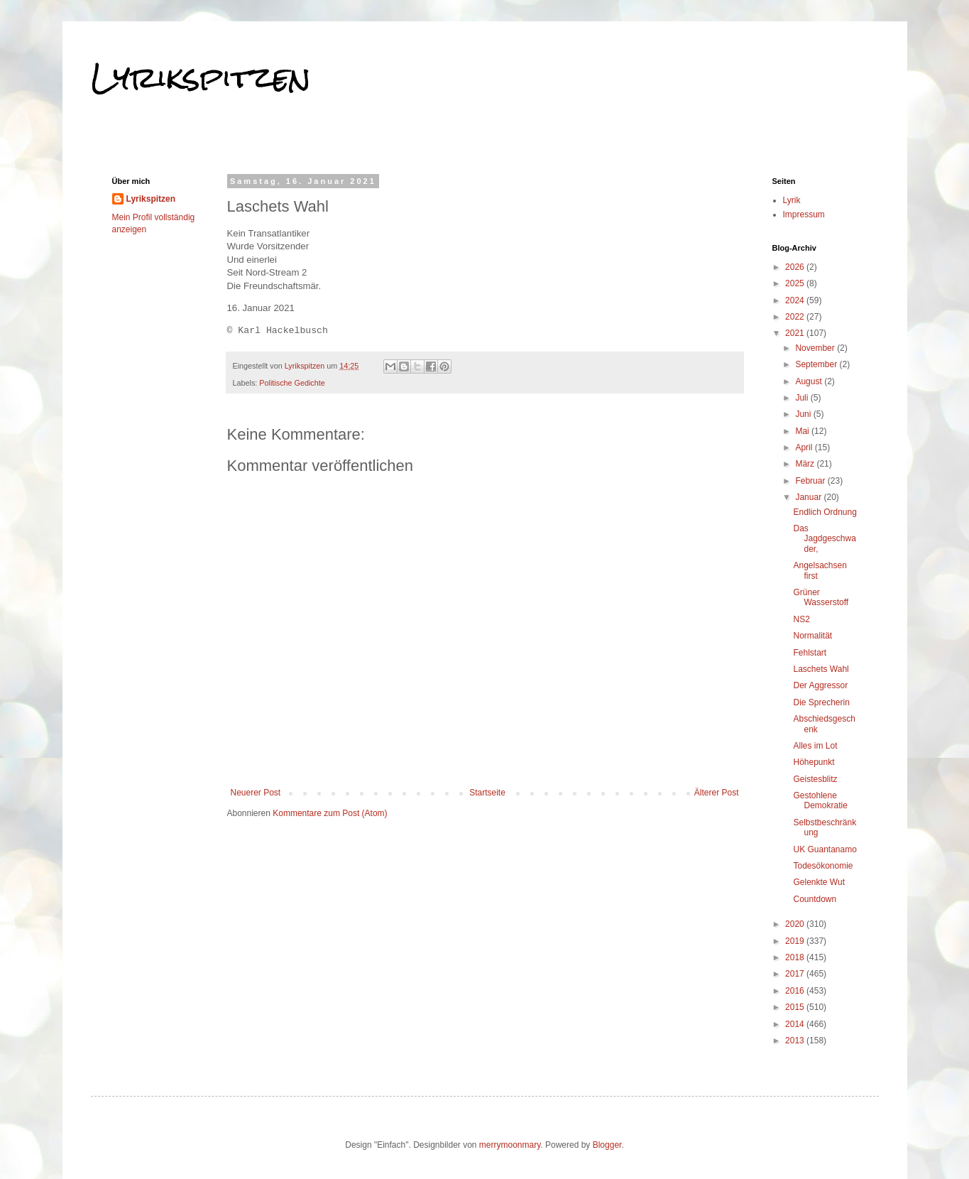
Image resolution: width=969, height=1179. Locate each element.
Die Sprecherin (821, 702)
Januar (809, 497)
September (817, 364)
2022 (795, 317)
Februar (811, 481)
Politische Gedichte (291, 383)
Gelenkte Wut (818, 882)
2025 (795, 283)
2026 (795, 267)
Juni (804, 414)
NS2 (801, 619)
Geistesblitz (815, 779)
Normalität (812, 636)
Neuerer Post (256, 793)
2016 (795, 991)
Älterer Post (716, 793)
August (809, 381)
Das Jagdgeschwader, (824, 538)
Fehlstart (809, 653)
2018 (795, 957)
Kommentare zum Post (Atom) (330, 813)
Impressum (804, 214)
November (816, 348)
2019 (795, 941)
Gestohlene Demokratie (820, 800)
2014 (795, 1024)
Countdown (814, 899)
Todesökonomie (823, 866)
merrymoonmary (509, 1145)
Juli (802, 398)
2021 (795, 333)
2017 (795, 974)
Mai (803, 431)
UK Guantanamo (824, 849)
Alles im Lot (815, 746)
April (804, 447)
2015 (795, 1007)
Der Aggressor (820, 685)
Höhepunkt (813, 762)
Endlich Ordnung (824, 512)
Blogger (607, 1145)
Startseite (487, 793)
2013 (795, 1040)
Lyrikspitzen (201, 77)
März (805, 464)
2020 (795, 924)
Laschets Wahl (820, 669)
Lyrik (792, 200)
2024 (795, 300)
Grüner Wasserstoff (820, 597)
